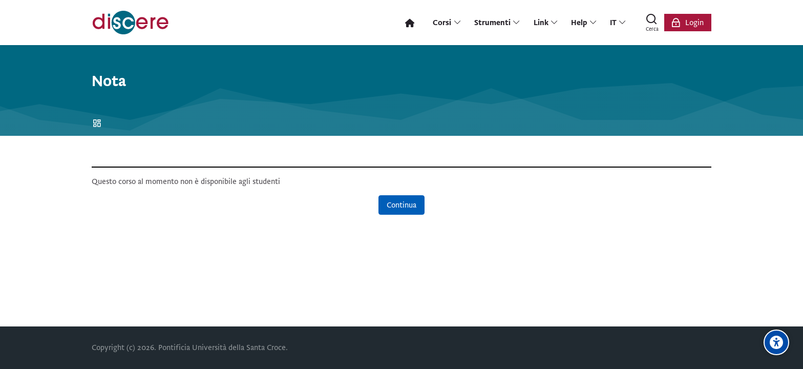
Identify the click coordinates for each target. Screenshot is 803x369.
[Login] (687, 22)
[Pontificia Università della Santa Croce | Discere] (131, 22)
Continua (401, 205)
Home (98, 124)
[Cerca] (652, 22)
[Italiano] (618, 22)
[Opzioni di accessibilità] (776, 342)
